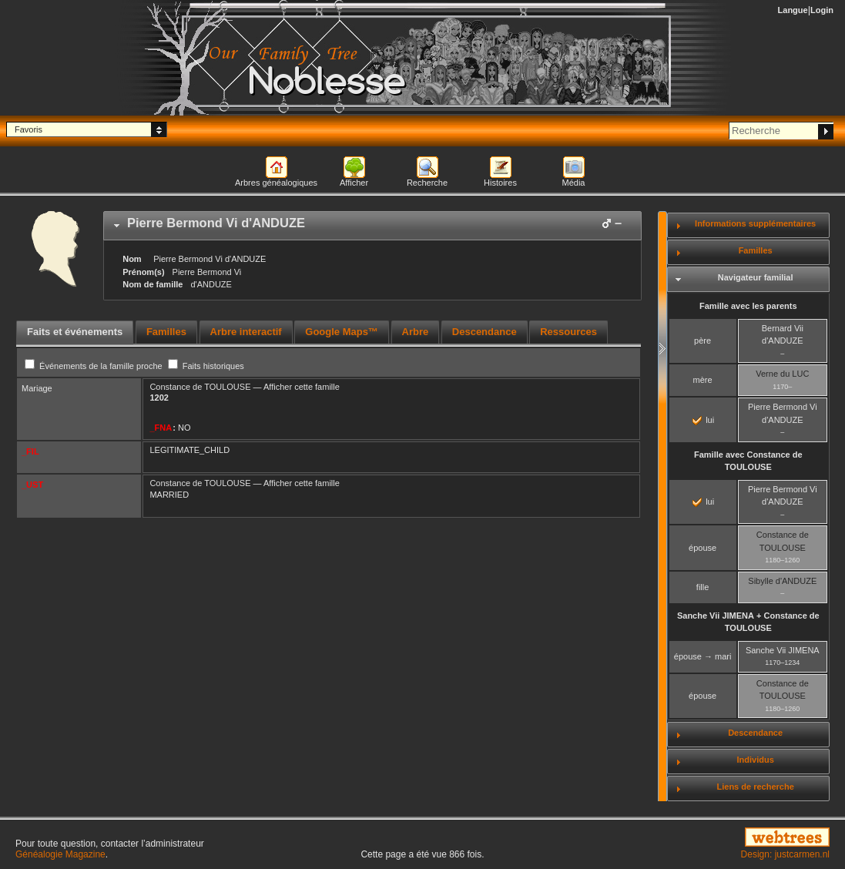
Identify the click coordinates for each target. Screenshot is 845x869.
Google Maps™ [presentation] (341, 331)
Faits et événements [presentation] (74, 331)
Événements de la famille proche (95, 366)
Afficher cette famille (301, 386)
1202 (158, 397)
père (702, 340)
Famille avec (748, 461)
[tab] (372, 225)
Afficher (354, 182)
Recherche (427, 182)
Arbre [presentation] (415, 331)
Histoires (500, 182)
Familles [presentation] (166, 331)
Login (821, 10)
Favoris (28, 129)
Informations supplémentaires (755, 223)
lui (703, 419)
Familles (756, 250)
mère (703, 379)
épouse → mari (703, 656)
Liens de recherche (755, 786)
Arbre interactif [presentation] (246, 331)
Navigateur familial (755, 277)
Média (573, 182)
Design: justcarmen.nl (785, 854)
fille (702, 587)
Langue (793, 10)
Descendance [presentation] (484, 331)
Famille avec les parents (748, 305)
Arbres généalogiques (276, 182)
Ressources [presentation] (568, 331)
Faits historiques (206, 366)
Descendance (755, 732)
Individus (755, 759)
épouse (702, 547)
